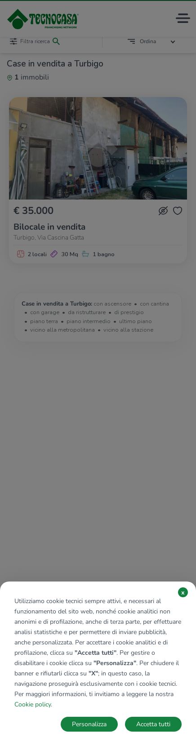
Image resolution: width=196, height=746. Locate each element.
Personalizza (89, 724)
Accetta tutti (153, 724)
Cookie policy (32, 704)
